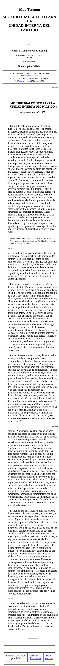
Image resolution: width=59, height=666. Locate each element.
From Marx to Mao (15, 655)
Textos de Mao (49, 657)
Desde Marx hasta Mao (35, 657)
